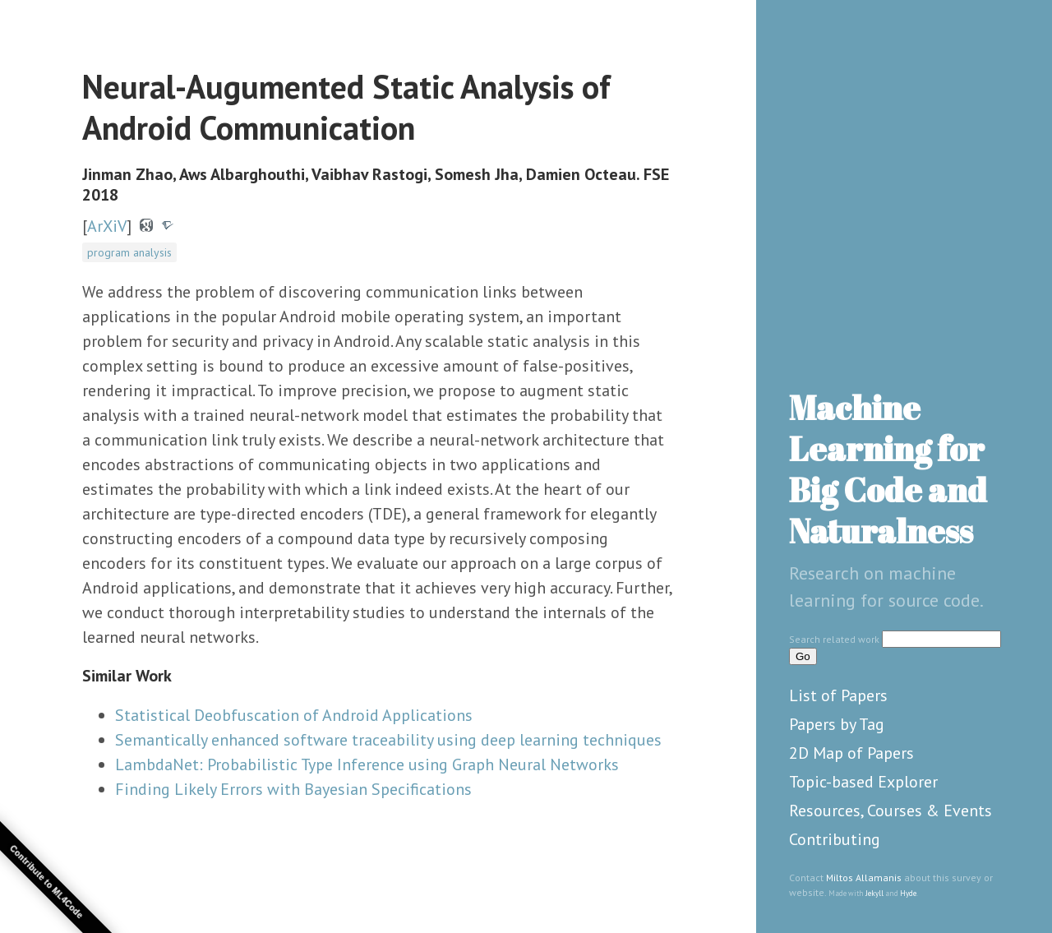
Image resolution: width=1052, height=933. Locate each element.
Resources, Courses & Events (890, 810)
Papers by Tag (836, 724)
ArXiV (107, 226)
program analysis (129, 252)
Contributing (834, 839)
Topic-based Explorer (863, 781)
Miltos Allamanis (864, 877)
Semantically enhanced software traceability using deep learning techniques (388, 740)
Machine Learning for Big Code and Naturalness (888, 469)
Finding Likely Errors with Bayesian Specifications (293, 789)
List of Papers (838, 695)
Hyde (908, 893)
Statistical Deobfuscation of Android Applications (294, 715)
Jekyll (874, 893)
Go (803, 656)
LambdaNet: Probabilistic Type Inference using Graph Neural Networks (367, 764)
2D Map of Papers (851, 753)
